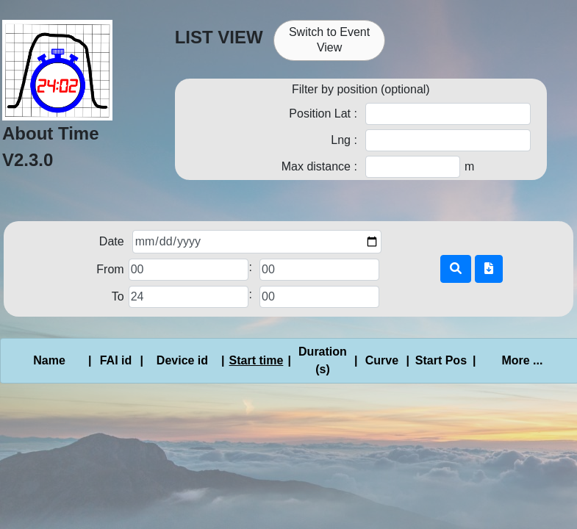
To (118, 296)
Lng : (344, 140)
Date (111, 241)
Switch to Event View (329, 40)
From (109, 269)
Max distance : (319, 166)
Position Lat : (323, 113)
